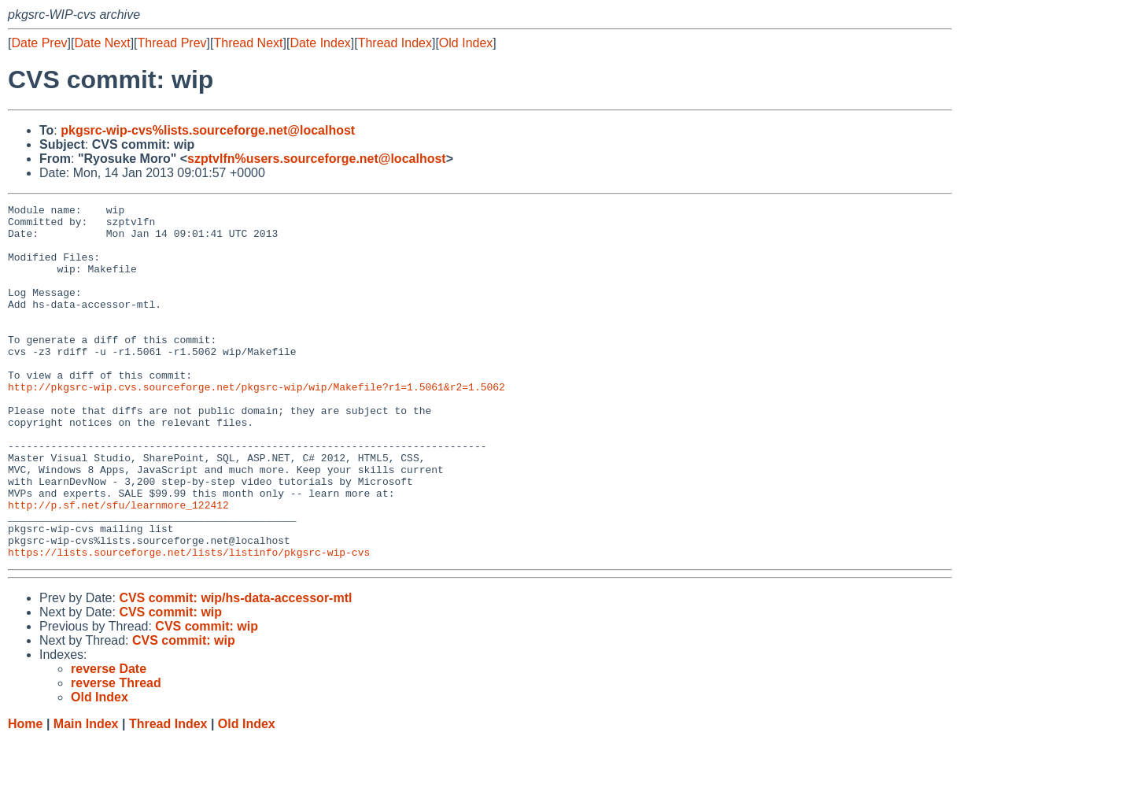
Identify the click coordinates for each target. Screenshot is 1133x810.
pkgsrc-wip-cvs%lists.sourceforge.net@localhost (208, 130)
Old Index (466, 43)
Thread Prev (172, 43)
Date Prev (39, 43)
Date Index (320, 43)
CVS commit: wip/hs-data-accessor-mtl (235, 668)
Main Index (86, 794)
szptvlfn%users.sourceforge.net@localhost (316, 158)
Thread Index (395, 43)
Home (25, 794)
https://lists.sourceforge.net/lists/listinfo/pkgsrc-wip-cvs (189, 623)
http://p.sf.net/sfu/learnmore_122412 (118, 566)
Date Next (102, 43)
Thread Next (247, 43)
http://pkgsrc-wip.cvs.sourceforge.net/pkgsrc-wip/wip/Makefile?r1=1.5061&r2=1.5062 (256, 424)
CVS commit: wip (170, 683)
